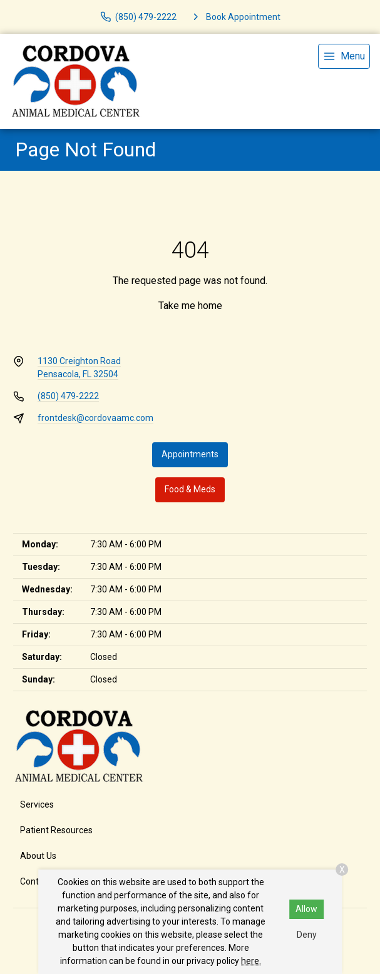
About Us (38, 856)
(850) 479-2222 (68, 396)
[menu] (344, 56)
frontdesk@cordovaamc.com (95, 418)
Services (37, 804)
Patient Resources (56, 830)
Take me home (190, 306)
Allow (306, 909)
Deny (307, 935)
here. (251, 961)
